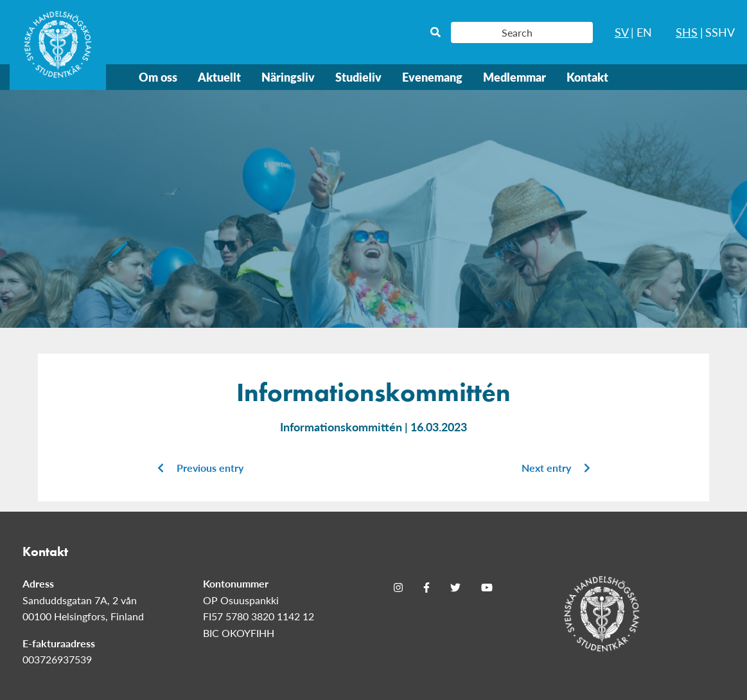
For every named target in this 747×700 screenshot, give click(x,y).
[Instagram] (398, 587)
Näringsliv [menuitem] (288, 77)
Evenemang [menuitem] (432, 77)
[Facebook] (426, 587)
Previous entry (200, 467)
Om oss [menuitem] (158, 77)
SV (622, 32)
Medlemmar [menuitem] (514, 77)
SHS (687, 32)
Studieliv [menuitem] (358, 77)
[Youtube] (487, 587)
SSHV (720, 32)
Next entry (556, 467)
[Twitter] (455, 587)
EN (644, 32)
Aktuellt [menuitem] (219, 77)
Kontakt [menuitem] (587, 77)
